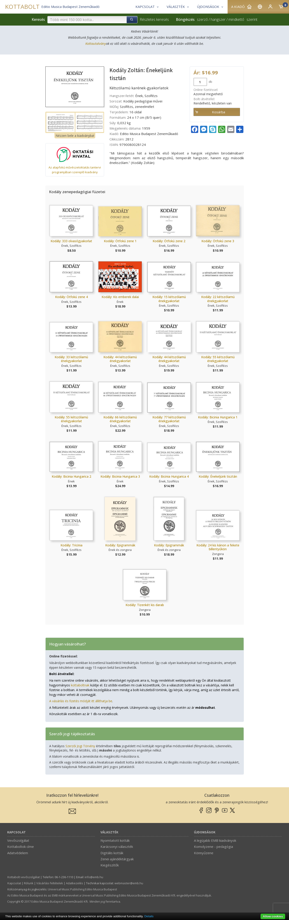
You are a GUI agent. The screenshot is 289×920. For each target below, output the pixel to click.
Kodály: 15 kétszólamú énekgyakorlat (169, 299)
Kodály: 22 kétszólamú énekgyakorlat (218, 299)
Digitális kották (111, 853)
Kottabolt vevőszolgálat (23, 877)
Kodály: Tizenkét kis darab (145, 605)
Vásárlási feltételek (49, 883)
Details (149, 916)
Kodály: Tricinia (71, 545)
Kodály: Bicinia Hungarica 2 (71, 476)
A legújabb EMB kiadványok (215, 840)
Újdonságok (204, 832)
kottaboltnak (80, 685)
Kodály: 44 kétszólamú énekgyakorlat (120, 359)
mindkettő (236, 19)
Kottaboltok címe (20, 846)
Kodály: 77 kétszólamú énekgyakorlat (169, 419)
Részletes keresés (154, 19)
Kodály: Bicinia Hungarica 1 (218, 417)
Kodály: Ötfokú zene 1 (120, 241)
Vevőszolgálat (18, 840)
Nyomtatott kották (115, 840)
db (210, 82)
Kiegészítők (109, 865)
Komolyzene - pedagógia (213, 846)
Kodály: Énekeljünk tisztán (218, 476)
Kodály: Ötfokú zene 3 (217, 241)
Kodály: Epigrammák (120, 545)
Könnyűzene (203, 853)
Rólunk (28, 883)
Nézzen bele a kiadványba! (75, 135)
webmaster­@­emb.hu (128, 883)
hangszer (218, 19)
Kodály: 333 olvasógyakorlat (71, 241)
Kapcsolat (16, 832)
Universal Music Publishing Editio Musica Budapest (82, 889)
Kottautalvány (95, 43)
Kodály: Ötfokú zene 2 (169, 241)
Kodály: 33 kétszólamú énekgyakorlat (71, 359)
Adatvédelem (17, 853)
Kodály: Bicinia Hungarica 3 (120, 476)
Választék (109, 832)
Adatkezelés (74, 883)
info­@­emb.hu (94, 877)
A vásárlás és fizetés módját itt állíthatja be (80, 701)
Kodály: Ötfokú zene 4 (71, 297)
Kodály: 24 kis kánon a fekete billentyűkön (217, 547)
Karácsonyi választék (116, 846)
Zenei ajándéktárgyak (117, 859)
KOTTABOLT (22, 6)
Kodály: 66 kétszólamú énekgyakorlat (120, 419)
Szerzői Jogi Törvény (80, 746)
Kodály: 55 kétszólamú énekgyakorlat (218, 359)
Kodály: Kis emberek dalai (120, 297)
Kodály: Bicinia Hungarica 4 (169, 476)
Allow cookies (273, 916)
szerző (202, 19)
